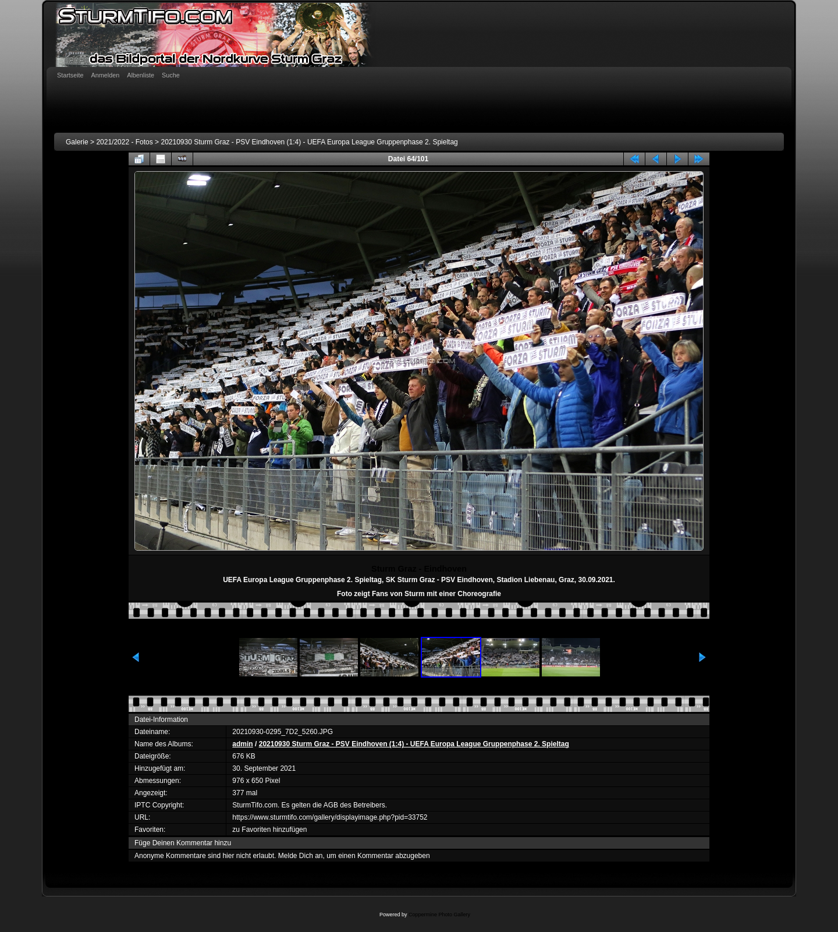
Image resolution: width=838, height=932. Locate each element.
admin (242, 744)
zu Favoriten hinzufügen (269, 829)
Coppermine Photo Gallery (439, 914)
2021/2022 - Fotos (124, 142)
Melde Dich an (300, 856)
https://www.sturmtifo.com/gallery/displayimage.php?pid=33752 (329, 817)
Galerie (77, 142)
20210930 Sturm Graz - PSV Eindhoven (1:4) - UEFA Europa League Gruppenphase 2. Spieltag (309, 142)
